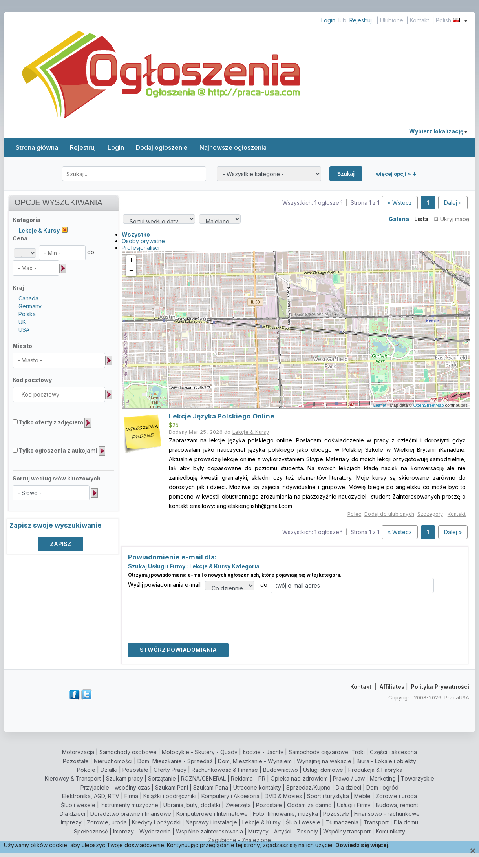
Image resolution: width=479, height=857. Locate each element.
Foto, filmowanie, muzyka (285, 813)
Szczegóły (430, 514)
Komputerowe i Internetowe (212, 813)
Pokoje (86, 769)
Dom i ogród (382, 787)
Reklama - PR (248, 778)
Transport (376, 822)
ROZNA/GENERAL (203, 778)
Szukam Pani (171, 787)
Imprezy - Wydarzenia (142, 831)
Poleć (354, 514)
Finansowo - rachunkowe (387, 813)
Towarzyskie (417, 778)
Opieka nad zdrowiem (299, 778)
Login (328, 20)
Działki (109, 769)
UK (22, 321)
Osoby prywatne (143, 241)
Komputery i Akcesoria (230, 796)
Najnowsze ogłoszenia (233, 147)
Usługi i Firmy (354, 805)
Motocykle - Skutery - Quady (200, 752)
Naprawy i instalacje (211, 822)
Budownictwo (280, 769)
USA (23, 329)
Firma (131, 796)
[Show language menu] (465, 20)
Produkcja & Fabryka (375, 769)
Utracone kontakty (257, 787)
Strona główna (37, 147)
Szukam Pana (210, 787)
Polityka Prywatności (440, 686)
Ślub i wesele (78, 805)
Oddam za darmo (309, 805)
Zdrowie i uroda (396, 796)
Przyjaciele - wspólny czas (115, 787)
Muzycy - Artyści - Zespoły (283, 831)
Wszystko (136, 234)
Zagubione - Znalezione (239, 840)
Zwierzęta (238, 805)
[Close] (472, 851)
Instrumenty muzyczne (129, 805)
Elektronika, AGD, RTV (90, 796)
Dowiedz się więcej (361, 845)
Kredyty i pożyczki (156, 822)
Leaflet (379, 405)
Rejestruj (360, 20)
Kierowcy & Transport (73, 778)
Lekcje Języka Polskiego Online (221, 416)
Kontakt (419, 20)
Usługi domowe (323, 769)
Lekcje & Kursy (261, 822)
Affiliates (392, 686)
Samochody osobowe (128, 752)
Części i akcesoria (393, 752)
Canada (28, 298)
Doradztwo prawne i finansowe (130, 813)
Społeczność (91, 831)
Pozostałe (76, 761)
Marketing (383, 778)
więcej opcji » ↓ (396, 174)
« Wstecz (400, 202)
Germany (30, 306)
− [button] (131, 271)
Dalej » (453, 202)
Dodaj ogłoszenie (162, 147)
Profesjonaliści (140, 247)
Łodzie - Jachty (263, 752)
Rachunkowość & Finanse (225, 769)
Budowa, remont (397, 805)
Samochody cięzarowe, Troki (327, 752)
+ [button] (131, 260)
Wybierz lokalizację (438, 131)
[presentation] (187, 608)
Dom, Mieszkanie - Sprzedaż (175, 761)
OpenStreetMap (428, 405)
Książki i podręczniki (169, 796)
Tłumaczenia (341, 822)
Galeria (399, 219)
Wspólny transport (347, 831)
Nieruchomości (113, 761)
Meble (362, 796)
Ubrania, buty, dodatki (191, 805)
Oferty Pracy (170, 769)
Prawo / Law (349, 778)
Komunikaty (390, 831)
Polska (27, 314)
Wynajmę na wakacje (324, 761)
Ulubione (391, 20)
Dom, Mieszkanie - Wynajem (255, 761)
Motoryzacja (78, 752)
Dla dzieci (348, 787)
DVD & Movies (283, 796)
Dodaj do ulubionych (389, 514)
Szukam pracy (124, 778)
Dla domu (406, 822)
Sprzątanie (162, 778)
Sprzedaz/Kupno (308, 787)
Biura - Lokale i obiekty (386, 761)
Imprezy (71, 822)
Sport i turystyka (328, 796)
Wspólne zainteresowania (209, 831)
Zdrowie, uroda (107, 822)
